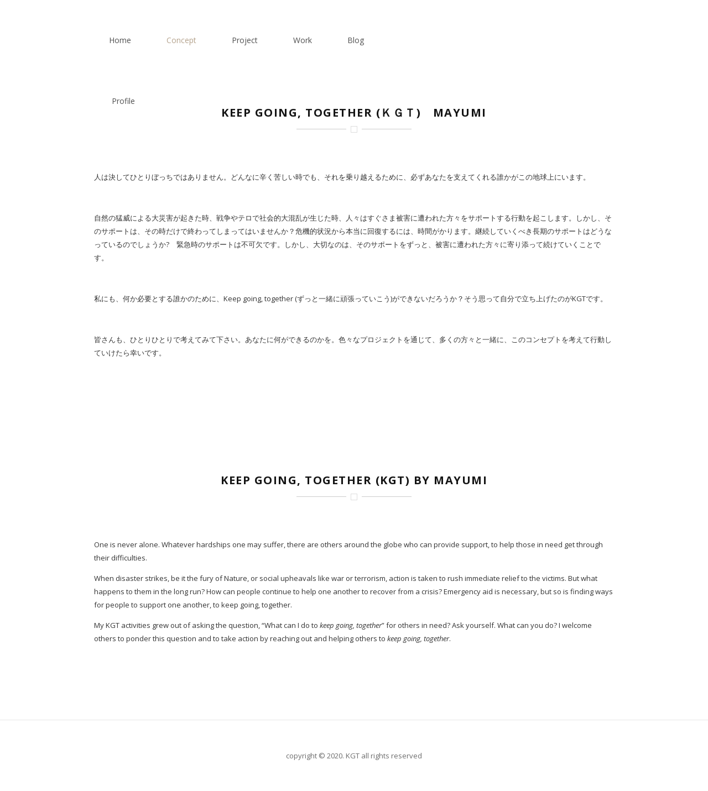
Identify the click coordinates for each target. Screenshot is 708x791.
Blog (540, 40)
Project (429, 40)
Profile (595, 40)
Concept (366, 40)
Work (487, 40)
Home (305, 40)
